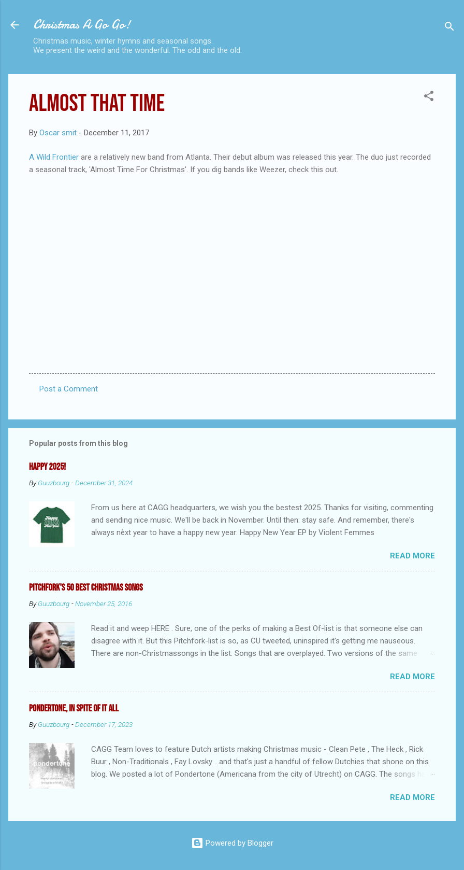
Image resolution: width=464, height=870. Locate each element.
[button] (429, 98)
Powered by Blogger (232, 843)
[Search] (449, 28)
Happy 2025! (47, 466)
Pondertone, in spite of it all (74, 708)
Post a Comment (68, 389)
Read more (412, 555)
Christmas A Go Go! (81, 24)
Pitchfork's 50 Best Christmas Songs (86, 587)
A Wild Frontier (54, 157)
